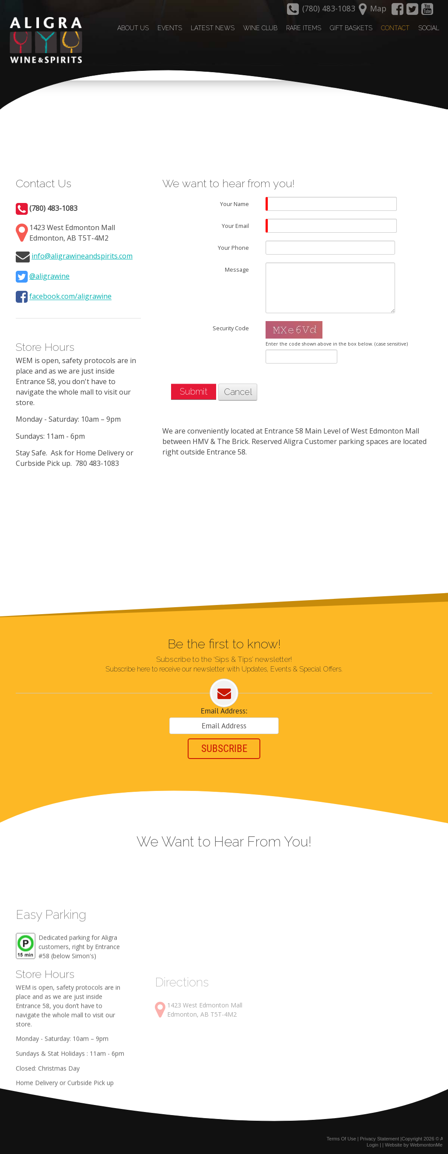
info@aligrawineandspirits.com (82, 251)
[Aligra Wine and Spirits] (43, 40)
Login (372, 1142)
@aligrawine (49, 271)
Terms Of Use (341, 1135)
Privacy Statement (379, 1135)
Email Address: (224, 707)
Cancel (238, 388)
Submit (193, 387)
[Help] (255, 199)
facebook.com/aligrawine (70, 292)
